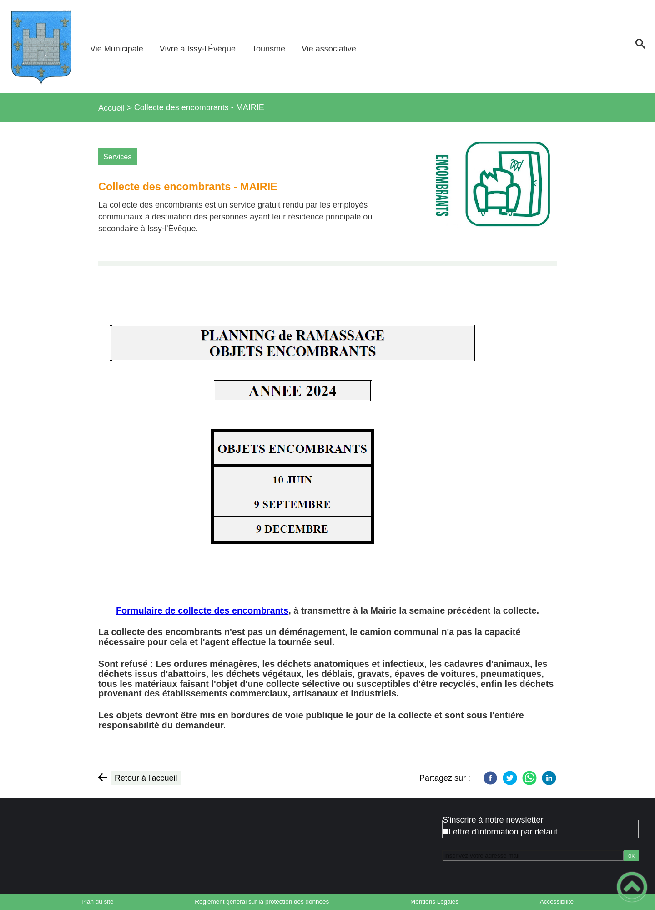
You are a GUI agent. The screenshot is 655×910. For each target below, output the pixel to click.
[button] (640, 46)
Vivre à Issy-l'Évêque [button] (198, 48)
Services (117, 157)
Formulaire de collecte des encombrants (202, 610)
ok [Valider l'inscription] (631, 855)
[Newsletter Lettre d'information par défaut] (445, 831)
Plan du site (97, 901)
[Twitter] (510, 778)
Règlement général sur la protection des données (262, 901)
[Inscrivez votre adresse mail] (533, 855)
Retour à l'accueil (146, 778)
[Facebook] (490, 778)
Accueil (111, 107)
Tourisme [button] (268, 48)
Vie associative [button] (329, 48)
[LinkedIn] (549, 778)
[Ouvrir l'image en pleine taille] (488, 190)
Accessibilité (557, 901)
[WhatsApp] (529, 778)
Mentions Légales (434, 901)
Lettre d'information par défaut (503, 831)
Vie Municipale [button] (116, 48)
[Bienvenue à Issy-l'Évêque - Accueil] (41, 46)
